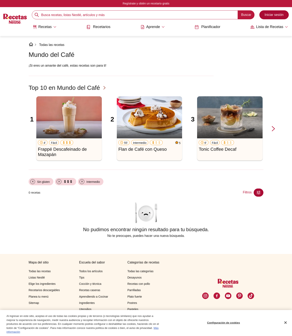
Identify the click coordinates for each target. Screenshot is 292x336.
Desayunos (134, 277)
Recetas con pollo (138, 283)
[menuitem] (44, 28)
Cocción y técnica (90, 283)
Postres (132, 303)
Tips (81, 277)
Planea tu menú (38, 296)
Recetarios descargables (44, 290)
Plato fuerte (134, 296)
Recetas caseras (89, 290)
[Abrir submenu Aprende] (153, 27)
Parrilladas (134, 290)
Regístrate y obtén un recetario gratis (146, 3)
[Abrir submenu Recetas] (44, 27)
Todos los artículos (91, 271)
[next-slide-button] (273, 129)
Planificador (207, 27)
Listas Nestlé (37, 277)
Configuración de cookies (223, 322)
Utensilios (85, 309)
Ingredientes (87, 303)
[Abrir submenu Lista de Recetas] (269, 27)
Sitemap (34, 303)
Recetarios (98, 27)
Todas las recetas (51, 45)
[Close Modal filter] (258, 193)
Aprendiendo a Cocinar (93, 296)
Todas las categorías (140, 271)
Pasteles (132, 309)
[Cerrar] (285, 322)
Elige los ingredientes (42, 283)
